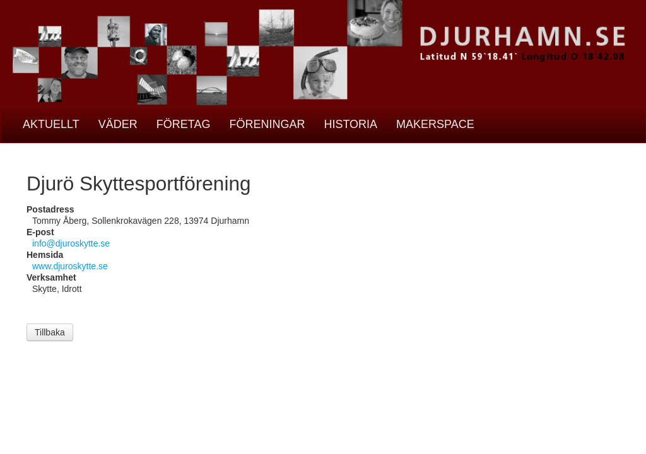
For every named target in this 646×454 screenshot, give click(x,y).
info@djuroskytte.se (71, 243)
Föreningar (267, 124)
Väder (118, 124)
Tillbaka (50, 332)
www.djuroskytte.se (70, 266)
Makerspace (435, 124)
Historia (350, 124)
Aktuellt (51, 124)
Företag (183, 124)
